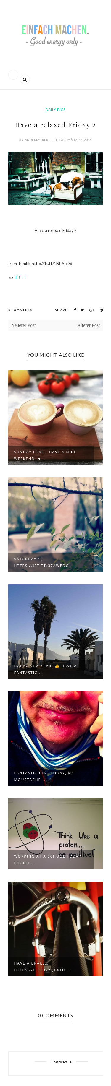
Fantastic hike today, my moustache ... (44, 776)
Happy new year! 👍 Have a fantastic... (45, 669)
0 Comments (20, 309)
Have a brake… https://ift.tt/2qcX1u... (42, 967)
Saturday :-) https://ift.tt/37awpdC (41, 562)
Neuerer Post (23, 325)
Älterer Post (88, 325)
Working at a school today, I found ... (50, 860)
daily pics (55, 109)
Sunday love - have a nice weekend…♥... (45, 455)
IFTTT (20, 277)
